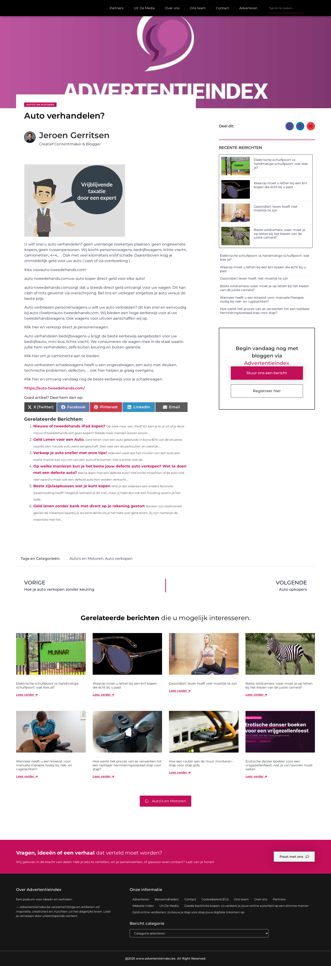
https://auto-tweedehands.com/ (54, 388)
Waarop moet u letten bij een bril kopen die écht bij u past (280, 185)
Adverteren (248, 8)
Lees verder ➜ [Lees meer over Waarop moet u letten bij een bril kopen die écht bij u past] (103, 694)
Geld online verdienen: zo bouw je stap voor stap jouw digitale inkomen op (188, 912)
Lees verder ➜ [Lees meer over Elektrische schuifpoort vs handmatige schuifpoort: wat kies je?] (26, 694)
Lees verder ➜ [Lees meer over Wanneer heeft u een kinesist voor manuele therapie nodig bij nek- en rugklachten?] (26, 776)
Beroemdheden (167, 899)
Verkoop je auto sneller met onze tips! (70, 453)
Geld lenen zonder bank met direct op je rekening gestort (89, 506)
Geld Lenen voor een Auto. (58, 439)
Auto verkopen (119, 558)
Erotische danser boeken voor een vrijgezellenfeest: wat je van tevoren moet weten (279, 765)
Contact (222, 8)
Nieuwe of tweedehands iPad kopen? (69, 426)
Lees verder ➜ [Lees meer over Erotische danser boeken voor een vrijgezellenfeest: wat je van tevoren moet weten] (256, 776)
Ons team (198, 8)
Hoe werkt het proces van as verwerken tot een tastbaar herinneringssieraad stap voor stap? (265, 311)
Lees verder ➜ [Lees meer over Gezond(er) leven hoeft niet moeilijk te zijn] (179, 690)
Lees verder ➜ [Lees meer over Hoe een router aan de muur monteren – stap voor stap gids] (179, 772)
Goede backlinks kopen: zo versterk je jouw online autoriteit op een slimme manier (246, 906)
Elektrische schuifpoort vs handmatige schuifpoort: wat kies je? (281, 164)
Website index (143, 906)
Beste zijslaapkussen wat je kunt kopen (71, 486)
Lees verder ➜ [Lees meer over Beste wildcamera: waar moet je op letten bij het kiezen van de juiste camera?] (256, 694)
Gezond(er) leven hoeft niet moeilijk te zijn (275, 208)
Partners (116, 8)
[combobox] (286, 8)
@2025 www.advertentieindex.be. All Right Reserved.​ (165, 958)
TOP (316, 961)
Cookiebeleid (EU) (215, 899)
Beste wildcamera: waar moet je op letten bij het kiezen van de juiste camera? (279, 234)
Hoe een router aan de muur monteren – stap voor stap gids (201, 763)
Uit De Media (144, 8)
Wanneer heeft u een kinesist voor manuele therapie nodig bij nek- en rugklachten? (262, 299)
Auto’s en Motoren (40, 104)
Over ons (172, 8)
